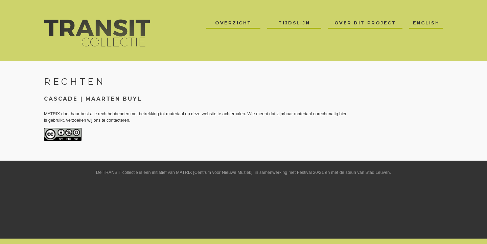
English (426, 22)
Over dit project (365, 22)
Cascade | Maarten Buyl (93, 99)
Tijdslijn (294, 22)
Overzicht (233, 22)
